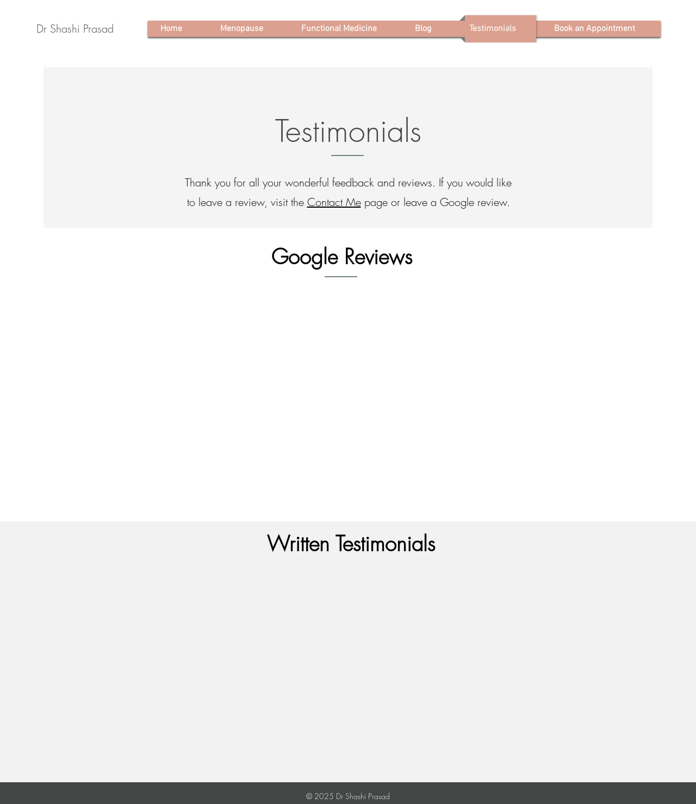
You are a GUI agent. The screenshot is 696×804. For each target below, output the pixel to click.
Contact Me (334, 202)
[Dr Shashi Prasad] (75, 29)
